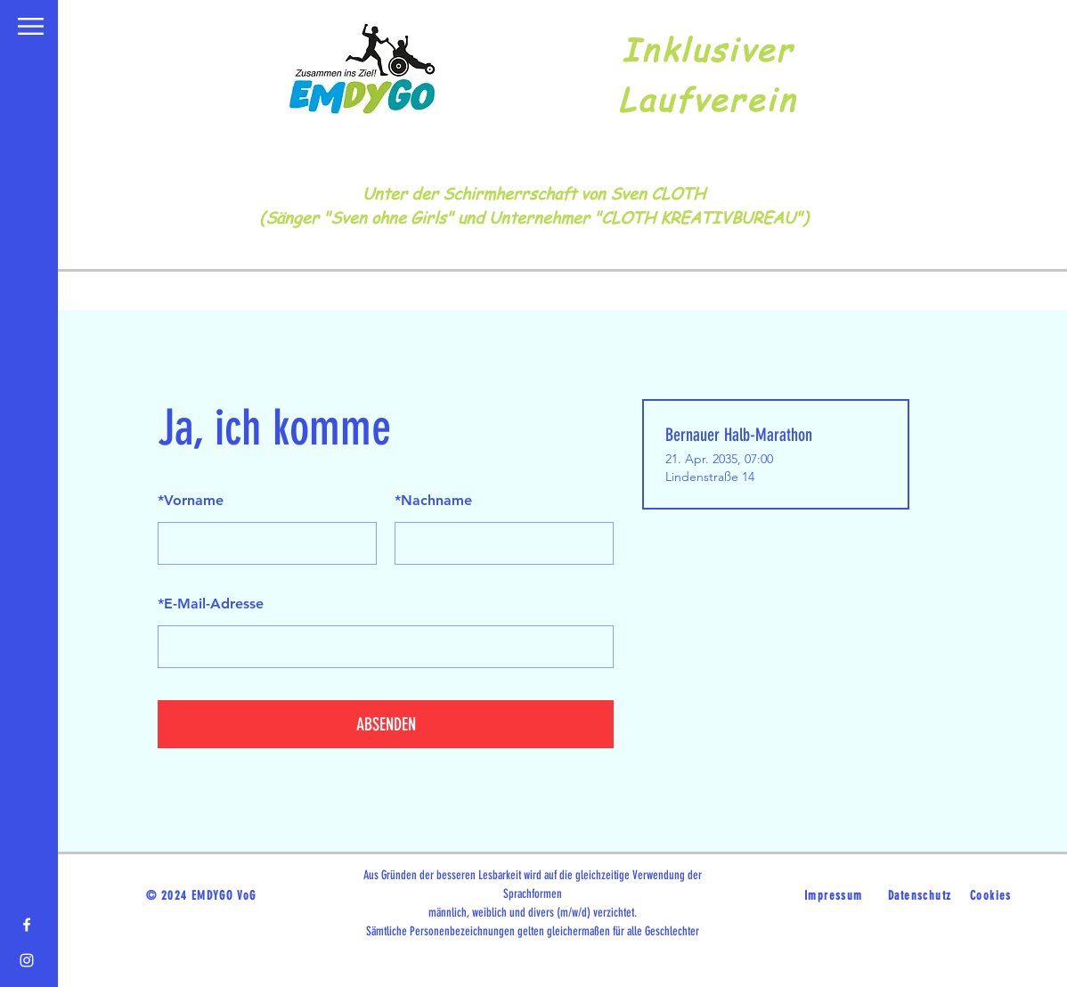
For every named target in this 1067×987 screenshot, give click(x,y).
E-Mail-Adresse (211, 603)
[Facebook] (27, 925)
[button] (31, 26)
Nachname (433, 500)
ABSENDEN (386, 724)
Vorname (191, 500)
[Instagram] (27, 960)
